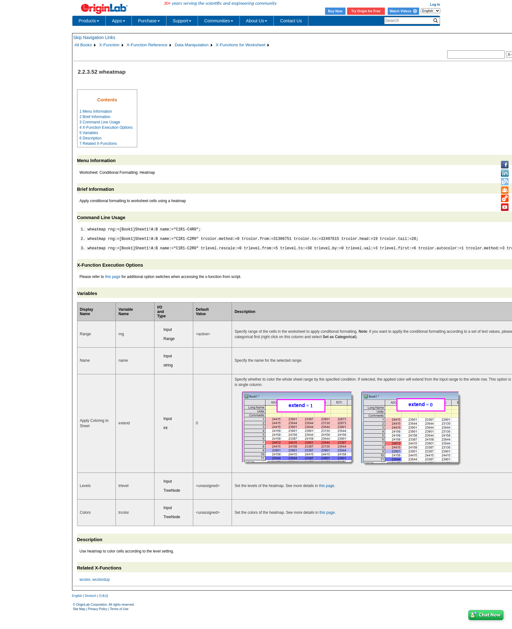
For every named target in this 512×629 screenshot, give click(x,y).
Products (89, 20)
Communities (218, 20)
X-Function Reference (147, 44)
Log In (435, 4)
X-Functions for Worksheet (241, 44)
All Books (83, 44)
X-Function (109, 44)
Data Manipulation (191, 44)
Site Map (79, 609)
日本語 (103, 596)
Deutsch (90, 596)
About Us (256, 20)
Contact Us (291, 20)
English (77, 596)
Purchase (149, 20)
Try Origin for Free (365, 11)
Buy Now (335, 11)
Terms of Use (119, 609)
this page (113, 277)
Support (182, 20)
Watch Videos (403, 11)
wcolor (85, 579)
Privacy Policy (97, 609)
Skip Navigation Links (94, 37)
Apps (118, 20)
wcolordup (101, 579)
